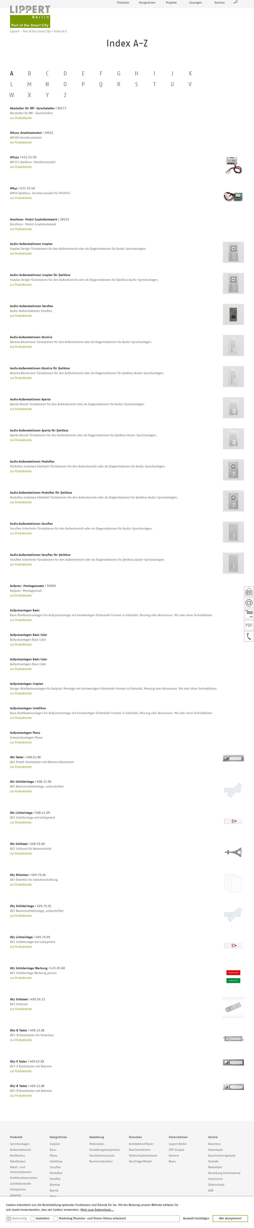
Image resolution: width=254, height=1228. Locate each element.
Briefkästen (17, 1155)
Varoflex (55, 1178)
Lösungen (195, 11)
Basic (53, 1149)
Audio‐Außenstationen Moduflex (32, 461)
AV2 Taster (25, 757)
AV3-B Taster (27, 1030)
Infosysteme (18, 1189)
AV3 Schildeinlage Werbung (37, 968)
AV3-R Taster (27, 1086)
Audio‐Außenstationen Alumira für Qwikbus (40, 368)
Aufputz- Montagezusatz (33, 586)
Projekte (171, 11)
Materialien (96, 1144)
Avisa (53, 1196)
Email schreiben (249, 603)
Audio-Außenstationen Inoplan (31, 244)
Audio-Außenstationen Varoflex (31, 306)
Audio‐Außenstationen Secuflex (31, 523)
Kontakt (213, 1161)
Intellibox (56, 1161)
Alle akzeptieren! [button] (230, 1218)
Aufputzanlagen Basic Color (28, 634)
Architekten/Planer (141, 1144)
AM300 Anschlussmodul (31, 132)
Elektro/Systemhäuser (143, 1155)
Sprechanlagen (20, 1144)
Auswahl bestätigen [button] (196, 1218)
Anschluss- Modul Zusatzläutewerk (39, 219)
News (172, 1161)
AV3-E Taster (27, 1061)
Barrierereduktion (101, 1161)
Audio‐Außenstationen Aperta (30, 399)
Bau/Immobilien (139, 1149)
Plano (53, 1155)
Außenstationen (20, 1149)
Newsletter (249, 592)
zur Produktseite (21, 118)
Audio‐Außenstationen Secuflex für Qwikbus (40, 554)
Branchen (214, 1144)
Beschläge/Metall (140, 1161)
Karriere (219, 11)
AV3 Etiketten (28, 875)
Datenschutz (216, 1184)
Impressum (215, 1178)
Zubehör (15, 1195)
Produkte (123, 11)
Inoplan (55, 1144)
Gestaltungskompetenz (104, 1149)
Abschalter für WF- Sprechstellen (38, 108)
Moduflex (56, 1173)
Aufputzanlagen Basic (25, 610)
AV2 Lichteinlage (30, 812)
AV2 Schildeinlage (30, 781)
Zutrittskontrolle (20, 1183)
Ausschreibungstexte (222, 1155)
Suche (236, 11)
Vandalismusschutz (102, 1155)
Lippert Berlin (178, 1144)
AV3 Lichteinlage (30, 937)
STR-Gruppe (176, 1149)
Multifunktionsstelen (24, 1177)
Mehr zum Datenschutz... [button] (97, 1209)
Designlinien (147, 11)
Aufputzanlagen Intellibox (28, 708)
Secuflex (55, 1167)
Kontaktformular (249, 614)
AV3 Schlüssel (27, 999)
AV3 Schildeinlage (31, 906)
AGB (210, 1190)
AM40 (22, 188)
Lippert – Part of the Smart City (30, 31)
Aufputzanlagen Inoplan (26, 683)
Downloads (215, 1149)
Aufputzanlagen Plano (25, 732)
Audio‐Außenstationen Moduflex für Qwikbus (41, 492)
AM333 (23, 157)
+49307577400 (249, 636)
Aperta (54, 1190)
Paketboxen (18, 1161)
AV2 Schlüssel (27, 843)
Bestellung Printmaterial (224, 1173)
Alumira (55, 1184)
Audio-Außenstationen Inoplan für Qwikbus (40, 275)
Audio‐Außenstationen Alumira (31, 337)
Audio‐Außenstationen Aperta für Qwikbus (39, 430)
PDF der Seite (249, 625)
